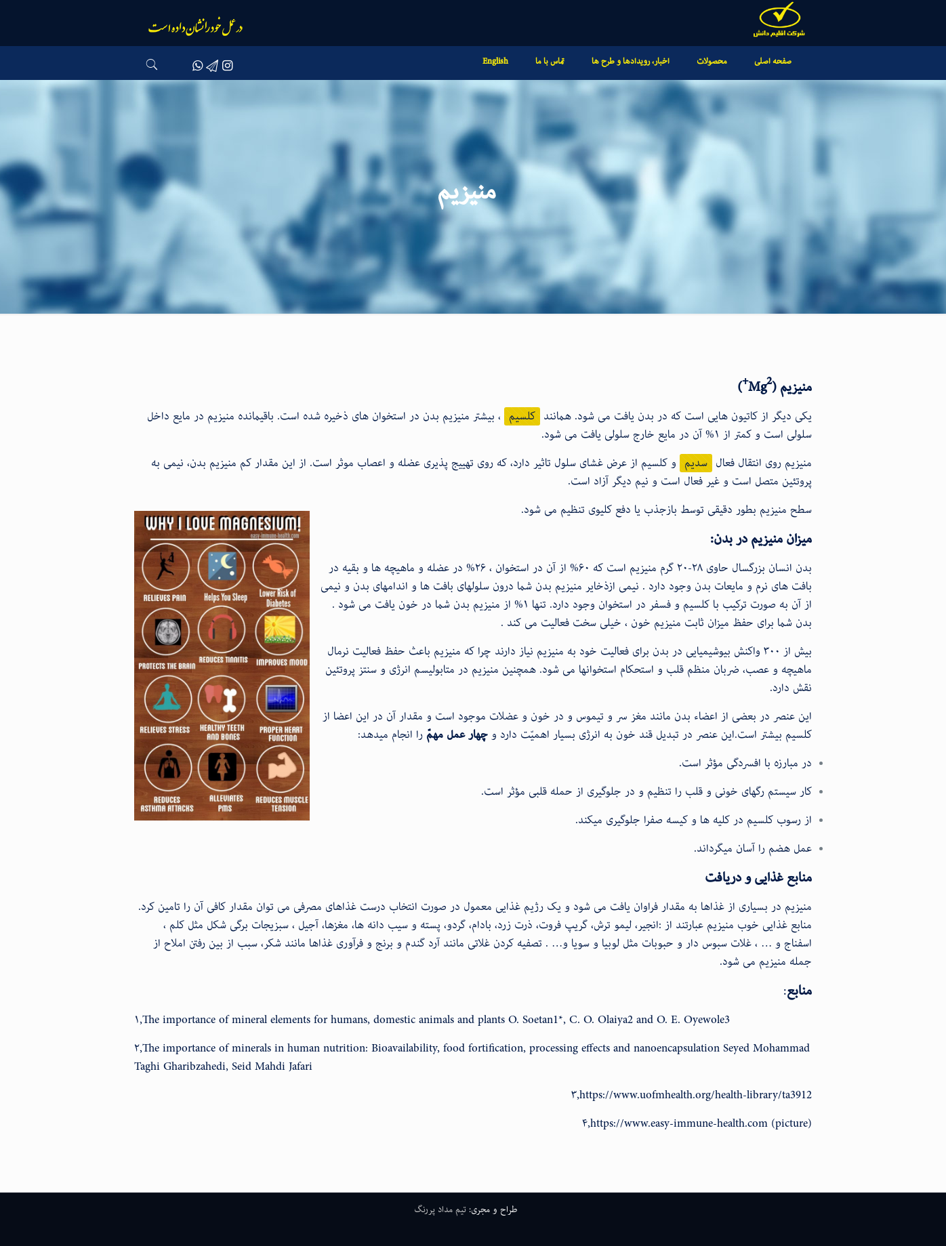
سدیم (695, 463)
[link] (712, 82)
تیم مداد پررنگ (440, 1209)
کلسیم (522, 416)
